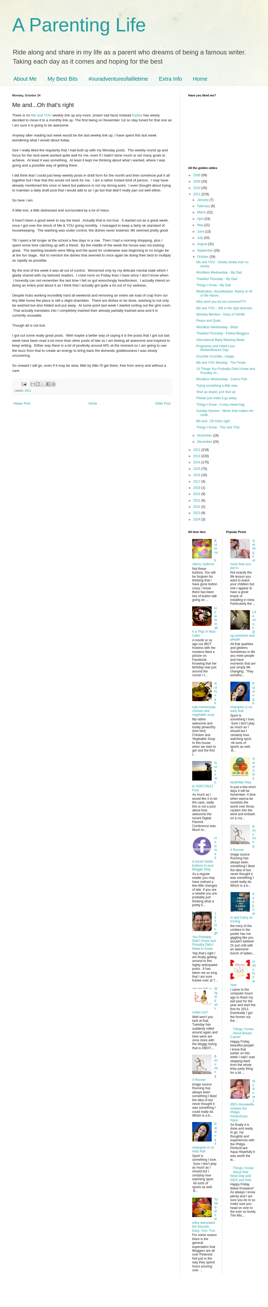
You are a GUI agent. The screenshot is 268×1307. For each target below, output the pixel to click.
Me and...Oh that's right (213, 421)
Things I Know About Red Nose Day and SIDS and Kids (242, 1174)
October (203, 257)
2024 (197, 519)
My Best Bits (63, 79)
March (202, 212)
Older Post (163, 403)
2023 (197, 513)
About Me (25, 79)
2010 (197, 188)
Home (200, 79)
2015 (197, 469)
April (200, 219)
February (204, 206)
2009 (197, 181)
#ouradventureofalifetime (118, 79)
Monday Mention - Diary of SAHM (220, 314)
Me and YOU (41, 115)
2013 (197, 456)
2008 (197, 175)
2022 (197, 507)
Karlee (137, 115)
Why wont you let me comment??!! (221, 302)
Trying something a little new (216, 386)
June (201, 231)
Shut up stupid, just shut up (216, 392)
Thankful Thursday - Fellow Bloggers (222, 333)
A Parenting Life (79, 24)
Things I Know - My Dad (213, 285)
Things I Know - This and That (218, 427)
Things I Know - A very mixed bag (220, 405)
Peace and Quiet (208, 321)
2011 (28, 390)
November (205, 435)
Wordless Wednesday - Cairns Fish (221, 379)
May (200, 225)
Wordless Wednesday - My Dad (219, 272)
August (202, 244)
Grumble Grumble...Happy (215, 356)
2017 (197, 481)
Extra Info (170, 79)
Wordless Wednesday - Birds (217, 327)
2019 (197, 494)
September (205, 250)
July (200, 238)
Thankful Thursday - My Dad (216, 279)
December (205, 442)
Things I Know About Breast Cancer (242, 1033)
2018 (197, 488)
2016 (197, 475)
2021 (197, 500)
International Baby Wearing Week (220, 340)
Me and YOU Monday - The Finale (221, 363)
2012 (197, 450)
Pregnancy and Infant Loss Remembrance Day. (215, 348)
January (203, 200)
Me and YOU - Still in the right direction (224, 308)
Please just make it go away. (216, 398)
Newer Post (22, 403)
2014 (197, 462)
